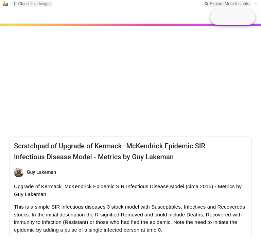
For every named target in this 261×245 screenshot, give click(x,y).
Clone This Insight (32, 3)
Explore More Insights (227, 3)
